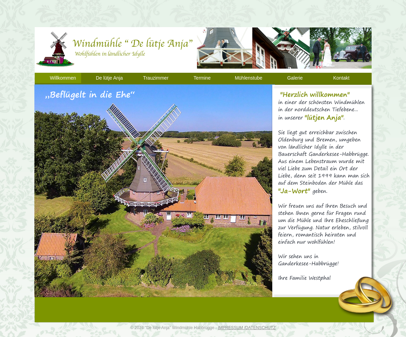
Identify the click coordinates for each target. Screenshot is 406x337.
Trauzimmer (155, 78)
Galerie (295, 78)
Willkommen (63, 78)
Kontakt (341, 78)
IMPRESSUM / (231, 327)
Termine (202, 78)
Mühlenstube (248, 78)
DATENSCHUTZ (260, 327)
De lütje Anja (109, 78)
